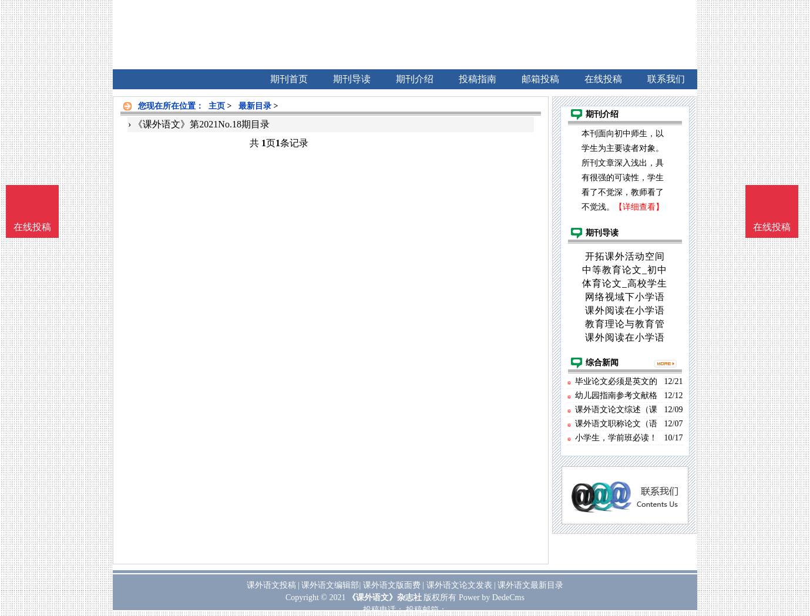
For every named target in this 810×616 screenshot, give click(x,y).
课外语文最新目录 (530, 585)
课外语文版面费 (392, 585)
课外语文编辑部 (330, 585)
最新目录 (254, 106)
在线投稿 (772, 227)
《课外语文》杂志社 (385, 597)
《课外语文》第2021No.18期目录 (201, 124)
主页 (217, 106)
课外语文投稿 (271, 585)
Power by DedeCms (492, 597)
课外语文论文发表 (459, 585)
